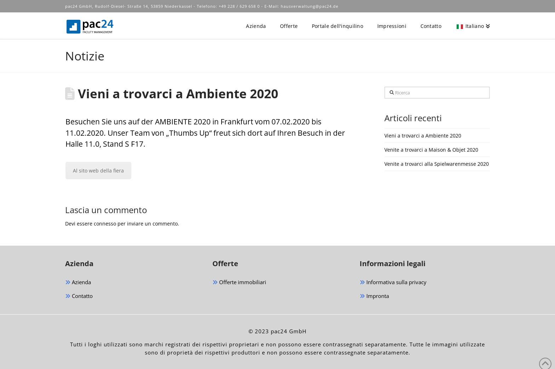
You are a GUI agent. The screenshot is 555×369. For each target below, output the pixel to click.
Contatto (79, 296)
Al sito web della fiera (98, 170)
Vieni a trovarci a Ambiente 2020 (422, 135)
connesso (105, 223)
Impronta (374, 296)
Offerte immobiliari (239, 283)
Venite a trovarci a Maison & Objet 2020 (431, 149)
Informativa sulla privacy (393, 283)
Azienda (78, 283)
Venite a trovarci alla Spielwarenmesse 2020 (436, 163)
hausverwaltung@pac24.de (309, 6)
